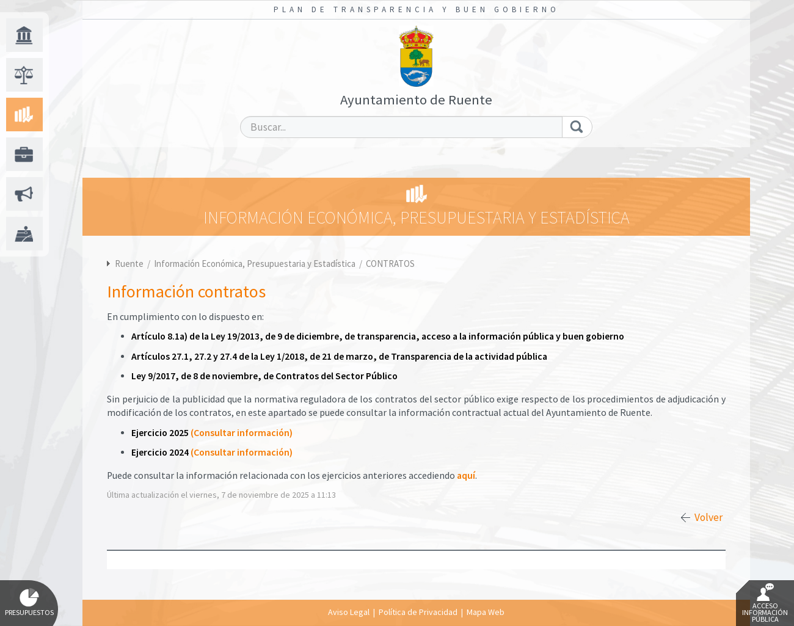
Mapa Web (485, 611)
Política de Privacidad (418, 611)
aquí (466, 475)
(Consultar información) (242, 433)
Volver (708, 517)
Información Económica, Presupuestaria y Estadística (255, 263)
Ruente (129, 263)
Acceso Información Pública (765, 603)
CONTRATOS (390, 263)
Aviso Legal (349, 611)
